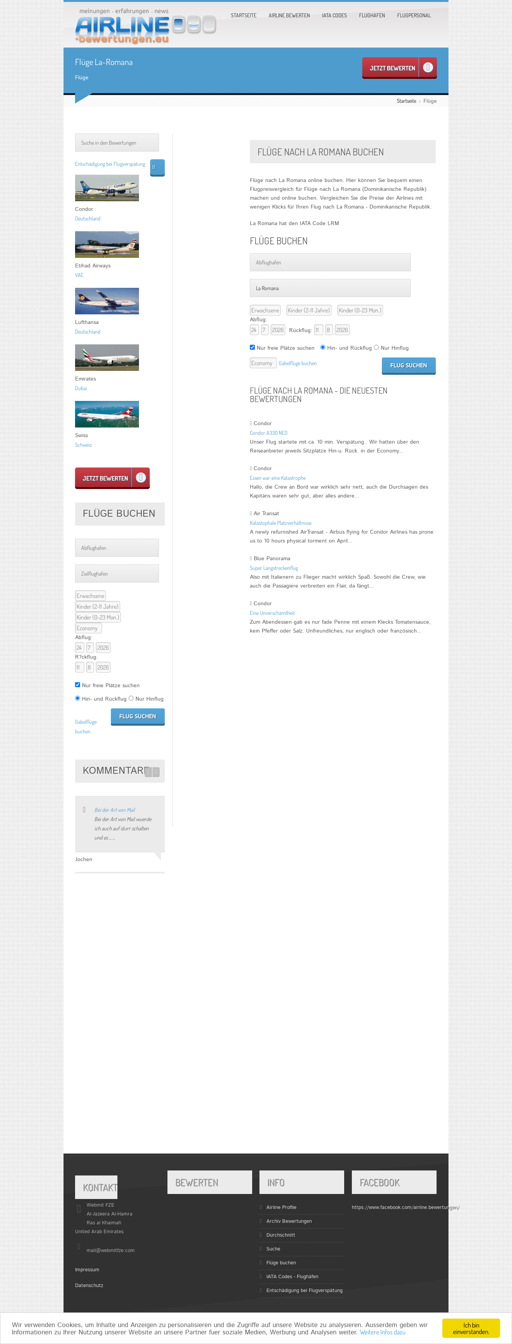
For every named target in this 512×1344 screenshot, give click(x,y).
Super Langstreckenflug (274, 567)
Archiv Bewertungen (289, 1221)
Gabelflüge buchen (298, 363)
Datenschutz (89, 1285)
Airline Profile (281, 1207)
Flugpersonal (414, 15)
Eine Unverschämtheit (272, 612)
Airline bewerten (289, 15)
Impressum (87, 1270)
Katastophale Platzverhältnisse (280, 522)
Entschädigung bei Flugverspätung (110, 163)
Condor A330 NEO (269, 432)
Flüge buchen (281, 1263)
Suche (273, 1249)
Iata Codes (334, 15)
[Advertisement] (211, 249)
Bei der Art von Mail (114, 809)
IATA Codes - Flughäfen (292, 1277)
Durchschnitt (280, 1235)
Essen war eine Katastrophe (278, 477)
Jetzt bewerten (401, 67)
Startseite (243, 15)
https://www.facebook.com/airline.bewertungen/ (405, 1207)
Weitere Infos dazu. (383, 1332)
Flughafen (372, 15)
